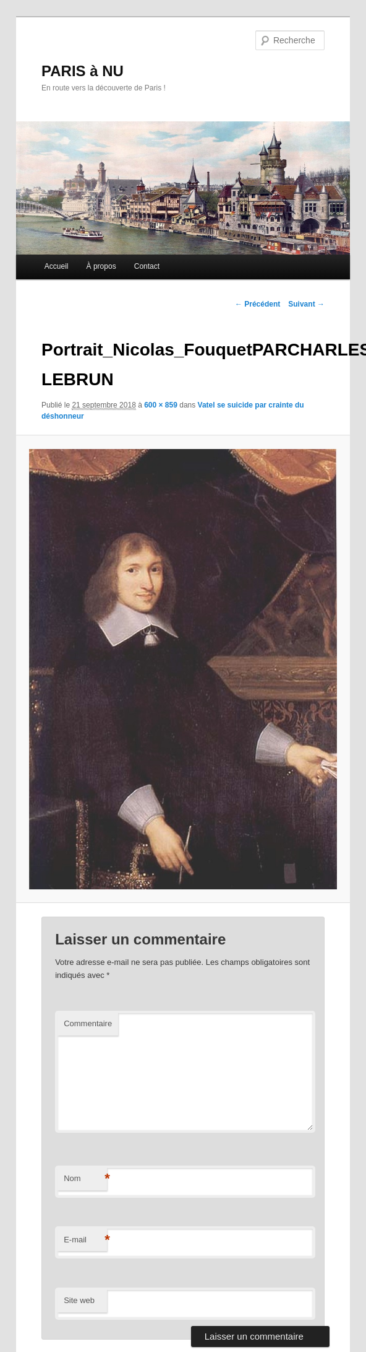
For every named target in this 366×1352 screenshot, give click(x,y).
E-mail (85, 1240)
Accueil (57, 266)
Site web (79, 1300)
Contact (147, 266)
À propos (101, 266)
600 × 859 (160, 405)
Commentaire (88, 1023)
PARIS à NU (82, 71)
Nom (85, 1179)
